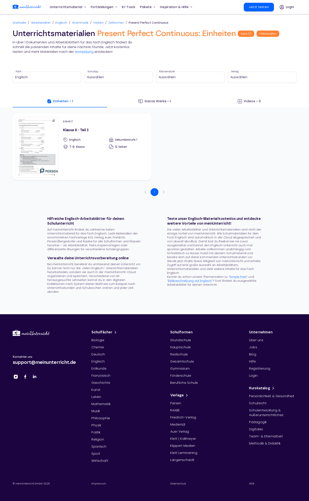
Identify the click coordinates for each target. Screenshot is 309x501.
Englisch (61, 23)
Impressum (98, 483)
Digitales (256, 429)
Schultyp (92, 71)
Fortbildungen (104, 7)
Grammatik (80, 23)
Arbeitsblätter (41, 23)
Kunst (96, 390)
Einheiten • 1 (60, 101)
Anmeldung (84, 51)
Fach (19, 71)
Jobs (253, 347)
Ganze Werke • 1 (154, 101)
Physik (96, 425)
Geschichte (100, 382)
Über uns (256, 340)
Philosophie (100, 418)
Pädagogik (258, 422)
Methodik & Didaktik (265, 443)
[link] (27, 7)
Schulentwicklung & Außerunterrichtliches (266, 412)
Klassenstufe (167, 71)
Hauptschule (180, 347)
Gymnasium (180, 368)
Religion (97, 439)
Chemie (97, 347)
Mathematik (101, 404)
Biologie (97, 340)
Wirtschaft (99, 460)
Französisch (101, 375)
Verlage (179, 395)
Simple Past (238, 277)
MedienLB (177, 424)
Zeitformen (116, 23)
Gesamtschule (182, 361)
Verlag (235, 71)
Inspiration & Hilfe (176, 7)
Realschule (179, 354)
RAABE (175, 410)
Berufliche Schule (184, 382)
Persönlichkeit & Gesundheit (271, 396)
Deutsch (98, 354)
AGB (251, 483)
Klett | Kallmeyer (183, 438)
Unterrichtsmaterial (68, 7)
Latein (96, 397)
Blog (252, 354)
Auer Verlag (179, 431)
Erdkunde (98, 368)
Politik (96, 432)
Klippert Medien (182, 445)
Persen (175, 403)
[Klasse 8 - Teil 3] (82, 147)
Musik (95, 411)
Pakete (147, 7)
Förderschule (180, 375)
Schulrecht (257, 403)
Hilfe (252, 361)
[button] (128, 7)
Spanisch (98, 446)
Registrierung (259, 368)
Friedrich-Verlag (183, 417)
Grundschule (180, 340)
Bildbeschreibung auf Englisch (190, 281)
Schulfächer (104, 332)
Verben (98, 23)
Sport (95, 453)
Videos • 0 (249, 101)
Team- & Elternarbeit (266, 436)
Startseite (19, 23)
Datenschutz (178, 483)
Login (253, 375)
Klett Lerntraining (183, 453)
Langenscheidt (182, 460)
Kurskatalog (262, 388)
